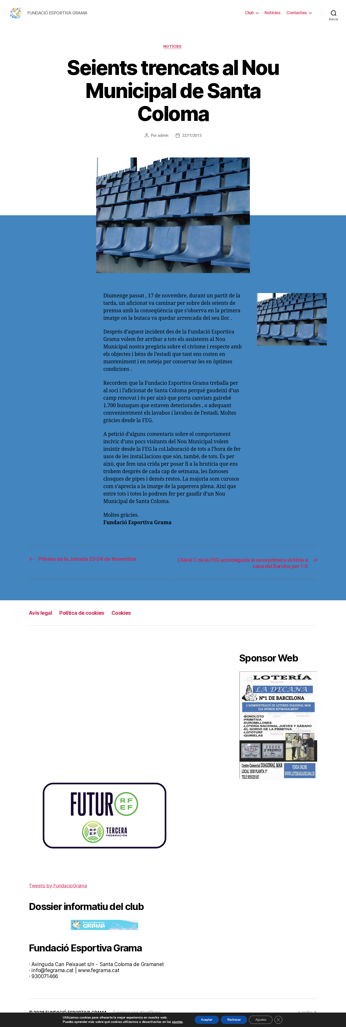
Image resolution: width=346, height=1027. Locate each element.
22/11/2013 (192, 136)
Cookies (130, 613)
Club (249, 12)
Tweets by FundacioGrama (60, 886)
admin (162, 136)
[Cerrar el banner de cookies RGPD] (282, 1019)
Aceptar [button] (204, 1019)
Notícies (272, 12)
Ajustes (262, 1019)
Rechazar (233, 1019)
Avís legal (41, 613)
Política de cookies (86, 613)
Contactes (296, 12)
